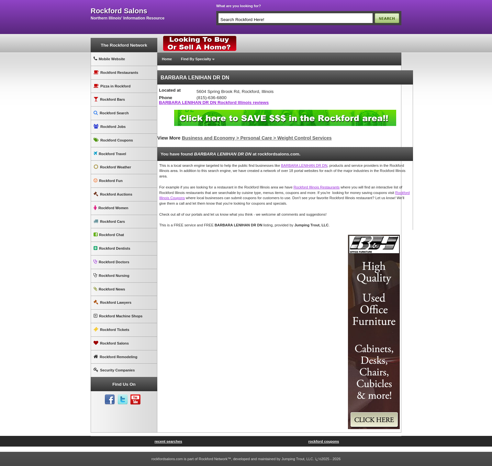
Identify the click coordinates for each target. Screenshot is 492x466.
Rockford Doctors (111, 261)
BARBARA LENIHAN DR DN (304, 165)
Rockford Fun (108, 180)
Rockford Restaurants (116, 72)
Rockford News (109, 289)
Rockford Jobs (110, 126)
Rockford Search (111, 112)
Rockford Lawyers (112, 302)
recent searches (168, 441)
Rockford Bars (109, 99)
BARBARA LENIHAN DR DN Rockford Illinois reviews (214, 102)
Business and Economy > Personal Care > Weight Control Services (257, 138)
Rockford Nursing (111, 275)
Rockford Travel (110, 153)
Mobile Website (109, 58)
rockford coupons (323, 441)
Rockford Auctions (113, 194)
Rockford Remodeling (115, 356)
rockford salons (119, 11)
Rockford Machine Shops (118, 315)
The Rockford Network (124, 45)
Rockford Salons (111, 343)
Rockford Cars (109, 221)
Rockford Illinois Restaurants (317, 187)
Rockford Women (111, 207)
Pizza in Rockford (112, 86)
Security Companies (114, 370)
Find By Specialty (196, 59)
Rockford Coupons (113, 140)
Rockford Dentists (112, 248)
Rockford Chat (109, 234)
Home (167, 59)
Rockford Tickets (111, 329)
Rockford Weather (112, 167)
